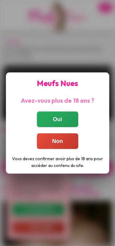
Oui (57, 119)
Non (57, 141)
